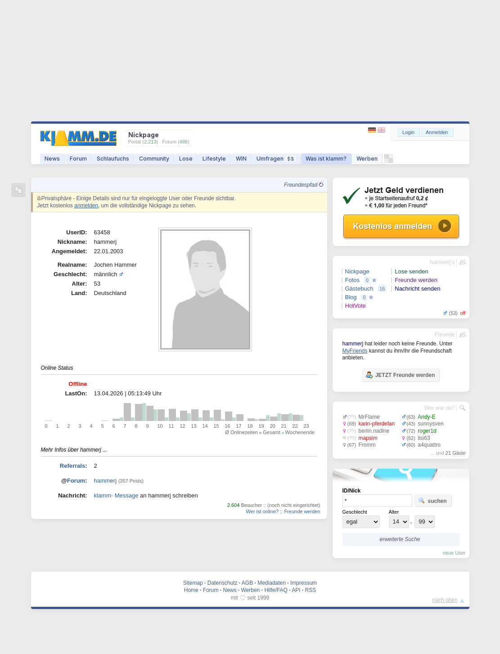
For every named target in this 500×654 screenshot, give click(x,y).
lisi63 (424, 438)
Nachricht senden (417, 288)
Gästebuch (359, 288)
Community (154, 158)
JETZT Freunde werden (400, 374)
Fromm (367, 445)
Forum (78, 158)
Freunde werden (302, 511)
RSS (310, 590)
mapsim (368, 438)
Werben (367, 158)
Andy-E (426, 417)
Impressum (303, 583)
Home (191, 590)
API (296, 590)
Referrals (72, 465)
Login (408, 132)
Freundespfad (303, 185)
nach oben (445, 600)
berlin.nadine (374, 431)
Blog (351, 297)
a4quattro (429, 445)
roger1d (427, 431)
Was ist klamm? (326, 158)
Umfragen (276, 158)
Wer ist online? (262, 511)
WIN (241, 158)
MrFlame (369, 417)
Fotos (352, 280)
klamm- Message (116, 495)
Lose (186, 158)
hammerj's (442, 262)
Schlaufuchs (113, 158)
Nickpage (357, 271)
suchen (432, 500)
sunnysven (430, 424)
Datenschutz (222, 583)
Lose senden (411, 271)
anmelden (86, 205)
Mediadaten (271, 583)
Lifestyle (214, 158)
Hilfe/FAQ (275, 590)
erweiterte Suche (399, 539)
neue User (454, 552)
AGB (247, 583)
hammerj (105, 480)
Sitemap (193, 583)
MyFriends (355, 351)
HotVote (355, 305)
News (52, 158)
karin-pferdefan (377, 424)
